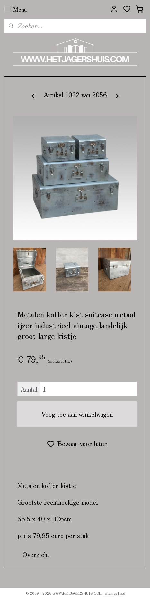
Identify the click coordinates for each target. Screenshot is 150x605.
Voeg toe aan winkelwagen (77, 414)
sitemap (111, 593)
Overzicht (35, 554)
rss (122, 593)
